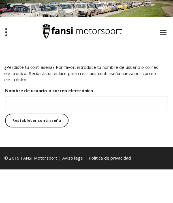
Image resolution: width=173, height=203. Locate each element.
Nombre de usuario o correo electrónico (49, 90)
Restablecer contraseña (36, 120)
